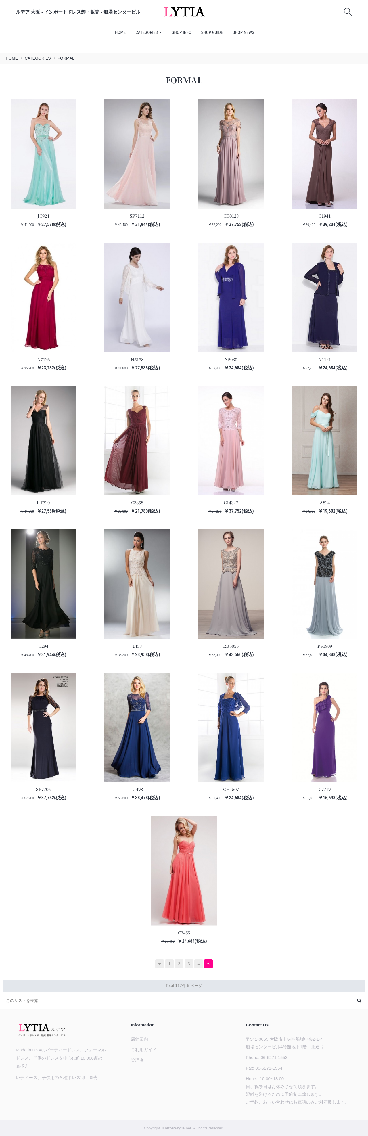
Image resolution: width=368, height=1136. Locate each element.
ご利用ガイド (144, 1049)
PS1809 (324, 646)
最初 (159, 963)
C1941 (325, 216)
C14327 (231, 502)
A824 (325, 502)
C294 (43, 646)
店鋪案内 (139, 1039)
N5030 (231, 359)
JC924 (43, 216)
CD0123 (231, 216)
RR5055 (231, 646)
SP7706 (43, 789)
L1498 (137, 789)
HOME (120, 32)
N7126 (43, 359)
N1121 (324, 359)
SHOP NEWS (243, 32)
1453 (137, 646)
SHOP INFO (181, 32)
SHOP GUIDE (212, 32)
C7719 (325, 789)
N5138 (137, 359)
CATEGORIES (146, 32)
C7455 (184, 933)
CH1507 (231, 789)
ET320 (43, 502)
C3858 (137, 502)
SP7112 (137, 216)
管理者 (137, 1060)
